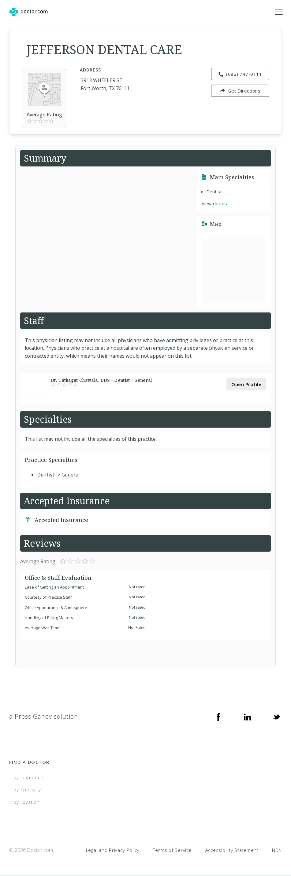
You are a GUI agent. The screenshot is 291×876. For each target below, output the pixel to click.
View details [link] (214, 204)
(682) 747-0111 (240, 74)
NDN (277, 850)
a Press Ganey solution (43, 717)
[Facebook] (218, 717)
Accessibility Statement (232, 850)
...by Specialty (25, 790)
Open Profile (246, 384)
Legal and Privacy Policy (113, 850)
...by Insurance (26, 778)
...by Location (24, 802)
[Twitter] (276, 717)
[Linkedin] (247, 717)
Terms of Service (172, 850)
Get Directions (240, 91)
